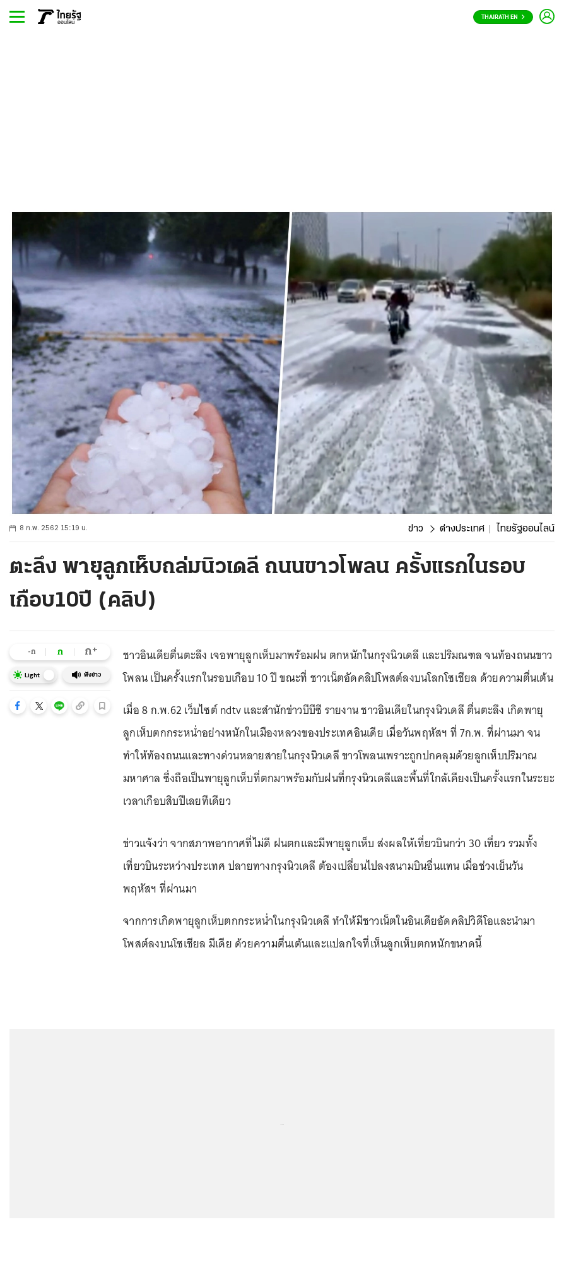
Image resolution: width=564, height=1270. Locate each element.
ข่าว (415, 529)
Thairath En (503, 17)
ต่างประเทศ (462, 529)
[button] (17, 705)
